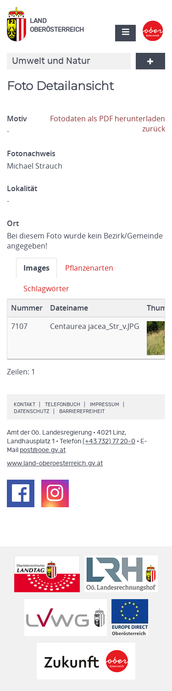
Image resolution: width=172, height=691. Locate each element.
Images (36, 268)
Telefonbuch (62, 404)
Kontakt (24, 404)
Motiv (17, 118)
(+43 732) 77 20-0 (109, 441)
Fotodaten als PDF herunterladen (107, 118)
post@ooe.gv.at (43, 450)
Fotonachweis (31, 153)
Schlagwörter (46, 288)
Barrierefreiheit (82, 411)
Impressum (104, 404)
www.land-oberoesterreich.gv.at (55, 463)
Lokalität (22, 188)
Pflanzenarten (89, 268)
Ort (13, 223)
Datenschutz (32, 411)
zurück (153, 129)
